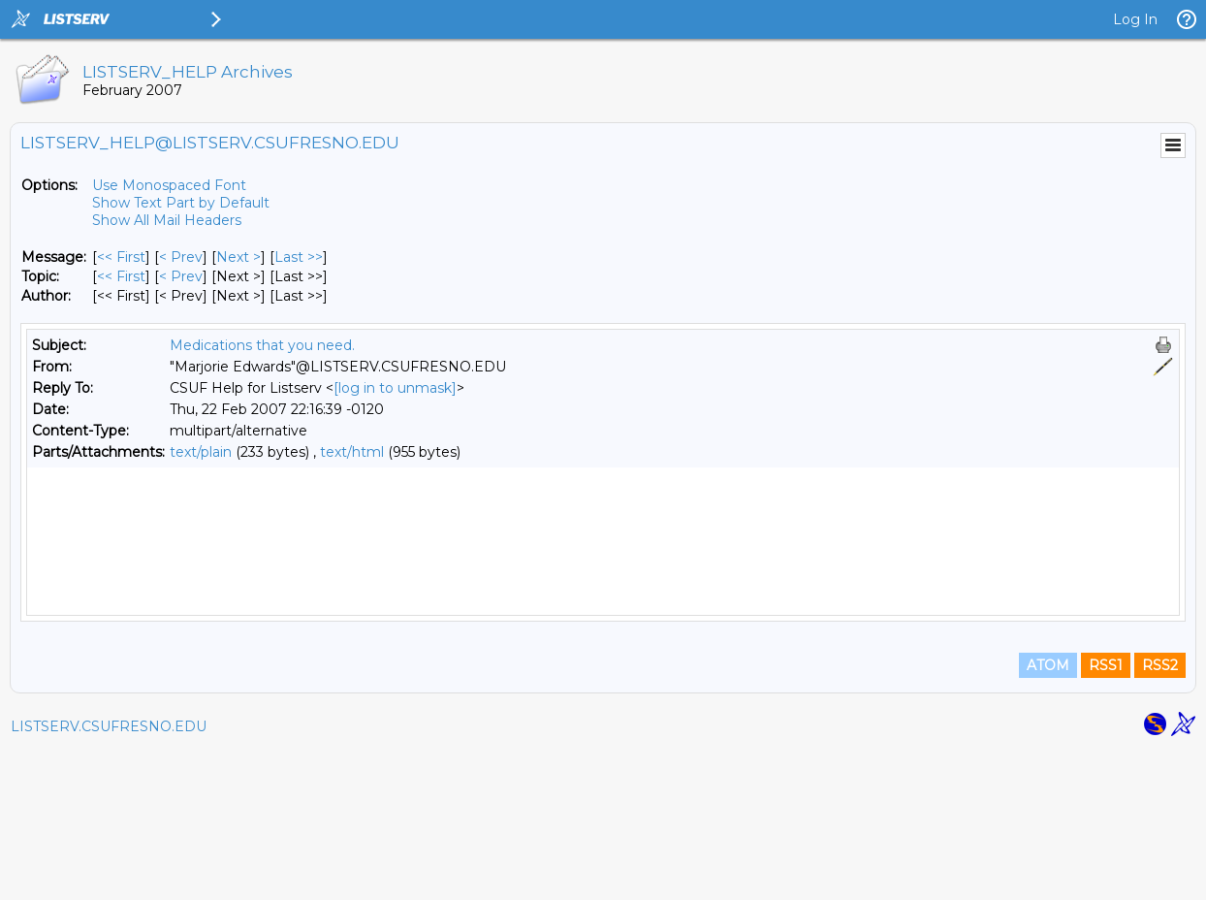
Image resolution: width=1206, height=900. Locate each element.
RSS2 (1160, 814)
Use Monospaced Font (169, 185)
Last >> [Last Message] (298, 257)
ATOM (1048, 814)
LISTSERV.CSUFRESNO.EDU (108, 875)
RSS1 (1106, 814)
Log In (1135, 19)
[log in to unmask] (395, 388)
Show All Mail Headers (166, 220)
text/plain (201, 452)
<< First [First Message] (121, 257)
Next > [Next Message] (238, 257)
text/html (352, 452)
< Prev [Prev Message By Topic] (181, 276)
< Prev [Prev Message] (181, 257)
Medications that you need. (262, 345)
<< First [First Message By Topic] (121, 276)
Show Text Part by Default (181, 202)
